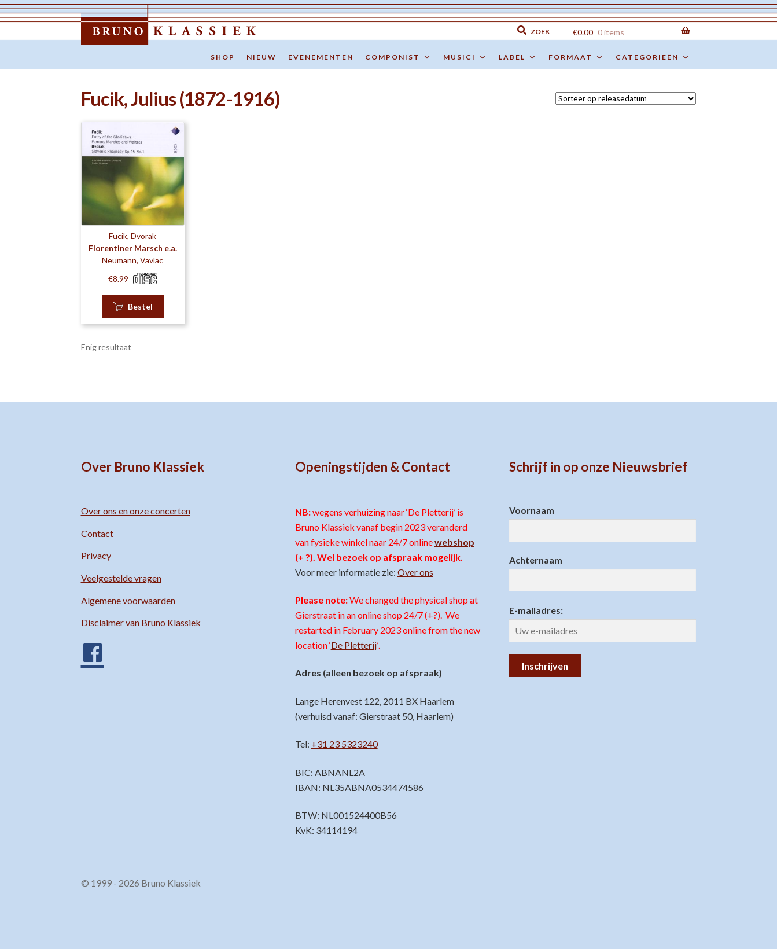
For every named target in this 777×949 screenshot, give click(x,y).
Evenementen (320, 57)
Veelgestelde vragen (121, 577)
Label (518, 57)
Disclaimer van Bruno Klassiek (141, 622)
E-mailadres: (536, 610)
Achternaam (535, 559)
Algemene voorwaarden (128, 600)
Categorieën (653, 57)
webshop (454, 541)
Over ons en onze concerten (135, 510)
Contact (97, 533)
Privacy (96, 555)
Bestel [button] (140, 306)
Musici (465, 57)
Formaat (576, 57)
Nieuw (261, 57)
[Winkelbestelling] (625, 98)
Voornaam (531, 510)
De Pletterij (354, 644)
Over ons (415, 572)
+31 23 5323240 (344, 743)
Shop (223, 57)
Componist (398, 57)
